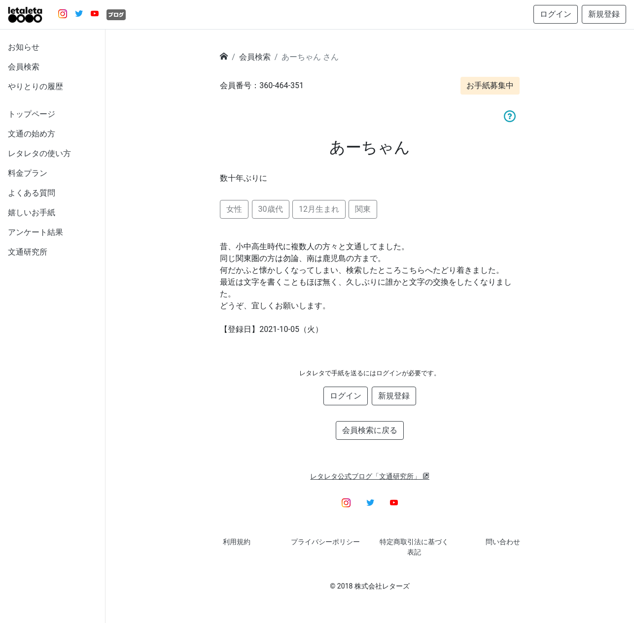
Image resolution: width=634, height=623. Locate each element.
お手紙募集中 (490, 85)
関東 (363, 209)
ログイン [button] (555, 14)
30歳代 (270, 209)
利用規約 (236, 542)
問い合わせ (503, 542)
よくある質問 (31, 192)
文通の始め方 (31, 133)
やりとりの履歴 (35, 86)
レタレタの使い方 (39, 153)
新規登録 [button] (604, 14)
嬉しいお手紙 (31, 212)
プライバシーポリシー (325, 542)
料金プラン (27, 173)
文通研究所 (27, 252)
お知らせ (23, 47)
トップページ (31, 114)
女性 (234, 209)
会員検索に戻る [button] (369, 430)
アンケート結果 (35, 232)
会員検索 (23, 66)
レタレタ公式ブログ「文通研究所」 (369, 476)
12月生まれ (319, 209)
